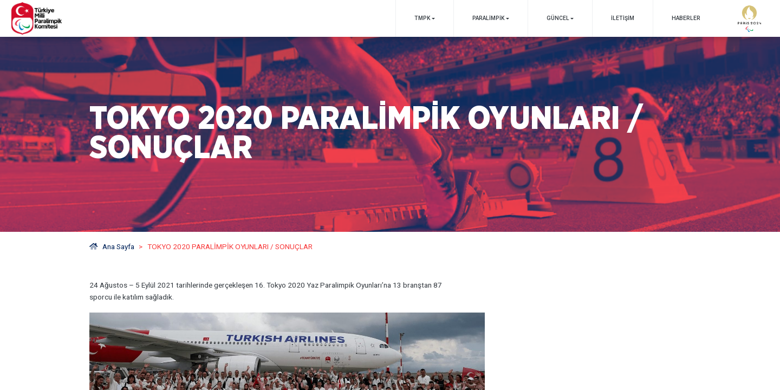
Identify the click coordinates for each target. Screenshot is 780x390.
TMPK (422, 18)
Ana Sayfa (111, 246)
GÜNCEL (558, 18)
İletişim (622, 18)
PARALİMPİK (488, 18)
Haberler (686, 18)
